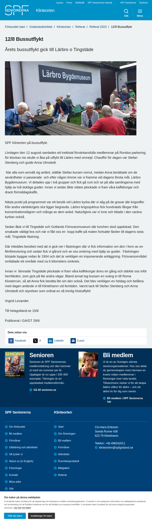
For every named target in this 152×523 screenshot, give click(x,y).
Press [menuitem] (69, 2)
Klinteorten (64, 26)
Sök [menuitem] (126, 13)
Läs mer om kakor (22, 508)
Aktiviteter (64, 454)
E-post (80, 340)
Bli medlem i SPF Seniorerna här (125, 400)
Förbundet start (15, 26)
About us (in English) (21, 461)
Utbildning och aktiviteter (23, 447)
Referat (80, 26)
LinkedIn (59, 340)
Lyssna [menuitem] (59, 2)
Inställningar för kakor (41, 516)
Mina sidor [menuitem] (15, 481)
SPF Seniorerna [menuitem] (128, 2)
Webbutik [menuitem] (79, 2)
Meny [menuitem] (140, 13)
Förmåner (14, 440)
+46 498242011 (115, 443)
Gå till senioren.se (45, 389)
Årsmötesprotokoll (68, 461)
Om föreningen (66, 433)
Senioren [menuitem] (143, 2)
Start (61, 426)
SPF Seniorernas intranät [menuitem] (100, 2)
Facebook (20, 340)
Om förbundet (17, 426)
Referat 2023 (97, 26)
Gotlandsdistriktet (40, 26)
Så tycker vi (16, 454)
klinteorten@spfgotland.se (116, 447)
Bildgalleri (63, 468)
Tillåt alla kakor (15, 516)
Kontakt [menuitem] (13, 475)
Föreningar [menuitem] (15, 468)
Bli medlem (15, 433)
